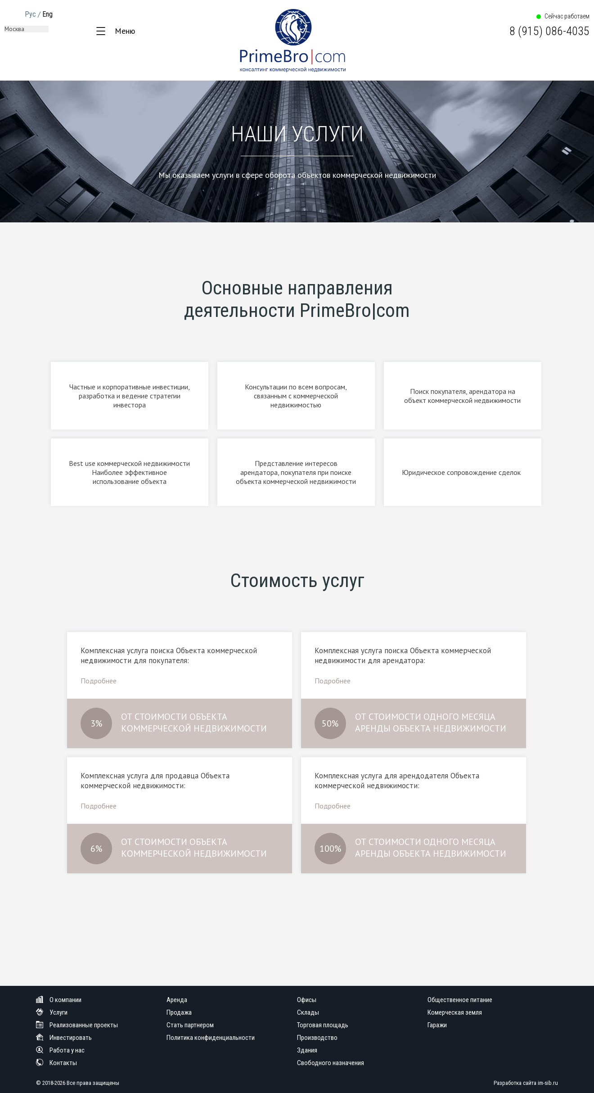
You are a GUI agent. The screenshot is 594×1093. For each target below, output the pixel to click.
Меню (125, 31)
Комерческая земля (455, 1012)
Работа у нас (60, 1050)
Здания (307, 1050)
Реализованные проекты (77, 1025)
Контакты (56, 1063)
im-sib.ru (548, 1082)
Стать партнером (190, 1025)
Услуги (52, 1012)
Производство (317, 1038)
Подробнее (99, 680)
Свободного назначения (330, 1063)
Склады (308, 1012)
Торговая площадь (322, 1025)
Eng (47, 14)
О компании (58, 1000)
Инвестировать (64, 1038)
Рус (30, 14)
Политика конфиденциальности (210, 1038)
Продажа (179, 1012)
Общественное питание (460, 1000)
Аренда (176, 1000)
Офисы (306, 1000)
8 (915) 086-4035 (549, 31)
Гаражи (437, 1025)
